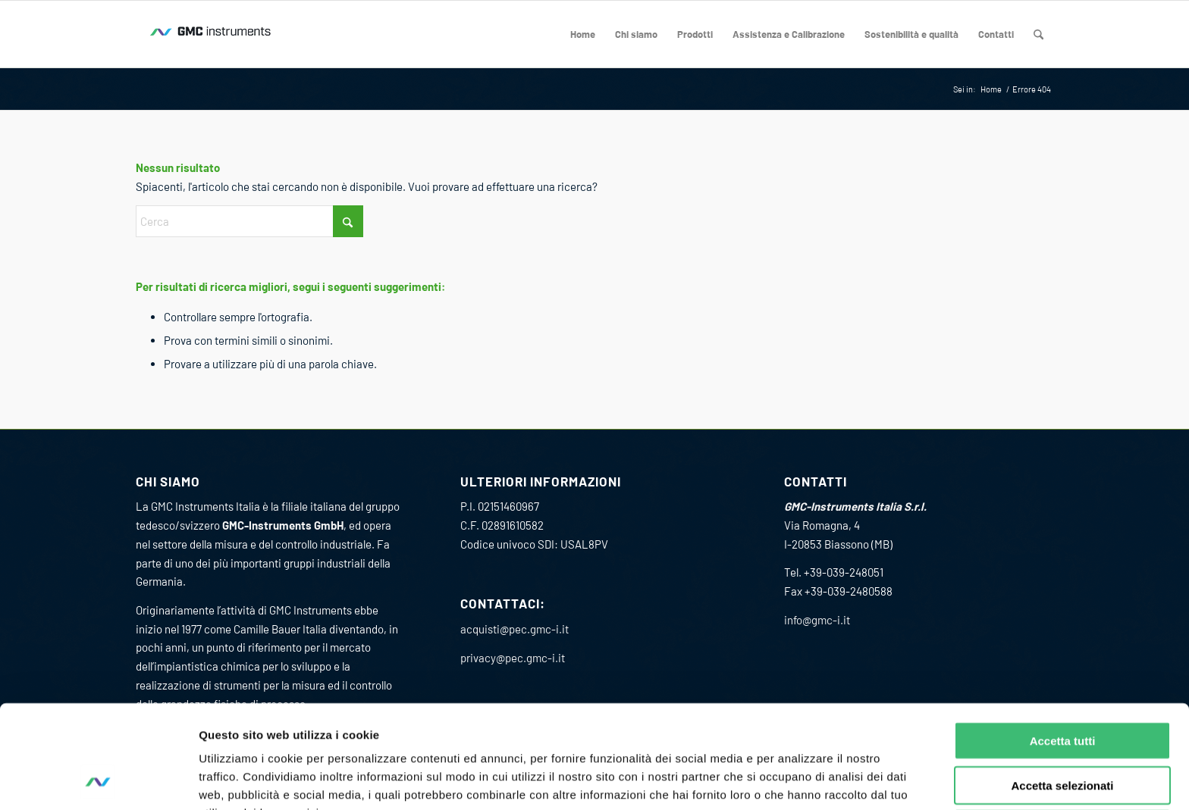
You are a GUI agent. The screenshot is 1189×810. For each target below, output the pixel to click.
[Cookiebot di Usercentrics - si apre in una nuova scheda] (98, 780)
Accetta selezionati (1062, 688)
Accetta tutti (1063, 643)
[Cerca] (1038, 34)
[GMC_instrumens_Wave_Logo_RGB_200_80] (211, 34)
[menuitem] (582, 34)
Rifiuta (1063, 732)
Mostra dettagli (795, 780)
